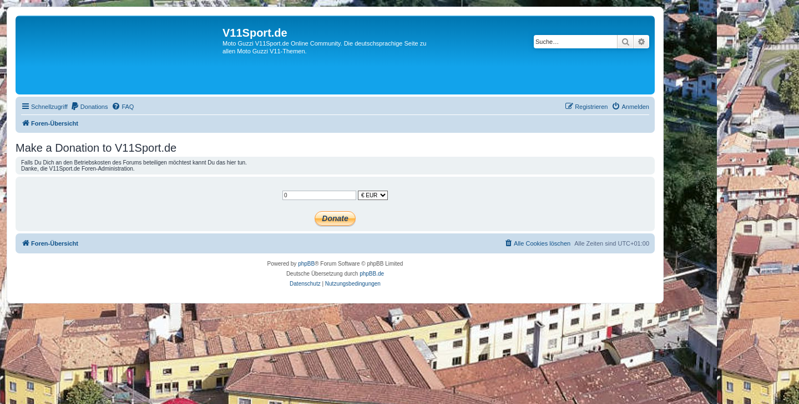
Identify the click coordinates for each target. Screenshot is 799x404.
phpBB (306, 264)
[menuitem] (89, 106)
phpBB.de (372, 274)
